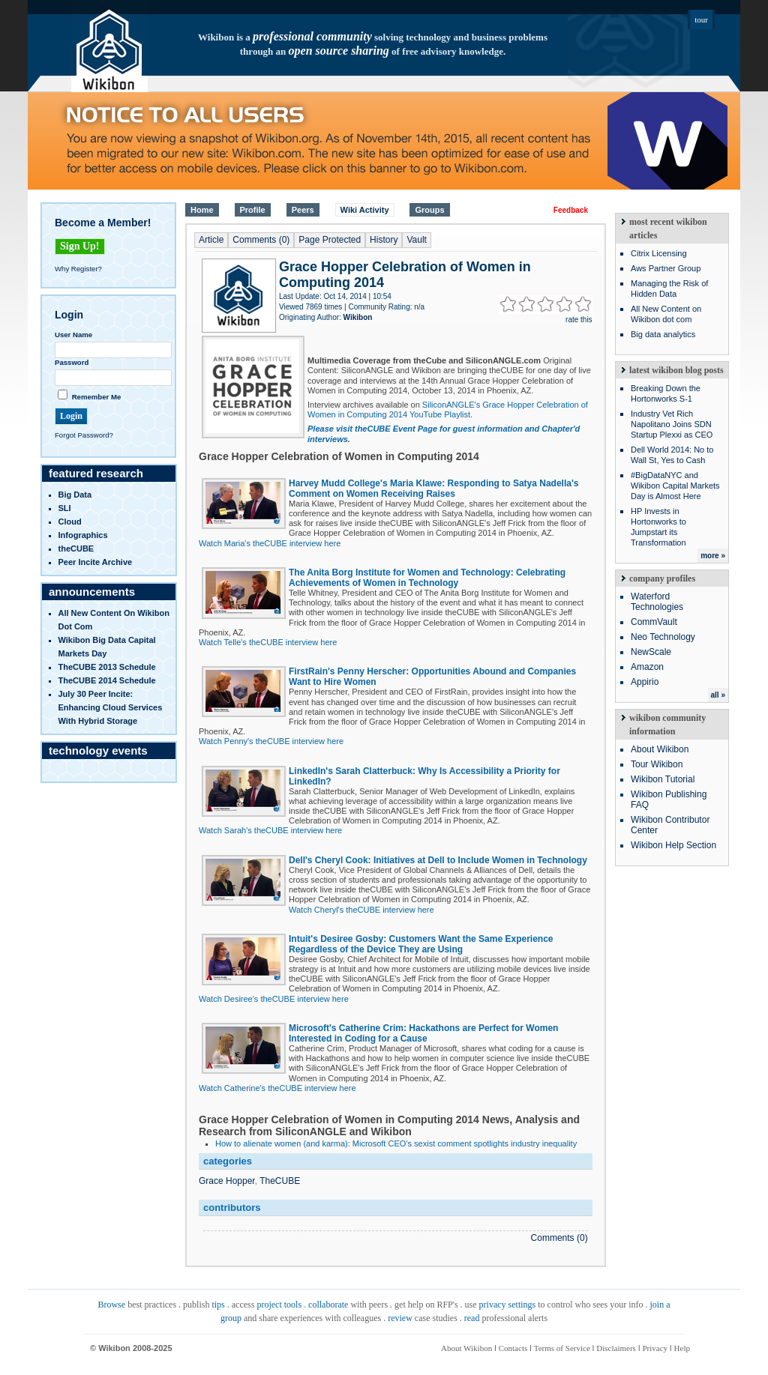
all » (718, 695)
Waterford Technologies (657, 601)
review (400, 1318)
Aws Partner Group (665, 268)
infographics (83, 535)
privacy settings (507, 1304)
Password (71, 362)
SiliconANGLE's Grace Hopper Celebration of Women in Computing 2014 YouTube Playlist (448, 409)
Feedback (571, 210)
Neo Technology (663, 637)
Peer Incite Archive (95, 561)
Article (211, 240)
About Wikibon (659, 749)
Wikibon (358, 317)
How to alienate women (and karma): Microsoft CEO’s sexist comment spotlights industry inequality (396, 1143)
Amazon (647, 667)
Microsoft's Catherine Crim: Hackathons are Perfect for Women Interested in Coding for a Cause (423, 1033)
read (472, 1318)
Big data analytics (663, 334)
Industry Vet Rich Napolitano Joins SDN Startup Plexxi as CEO (671, 424)
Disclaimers (616, 1348)
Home (202, 209)
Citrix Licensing (659, 253)
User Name (73, 334)
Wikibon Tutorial (662, 779)
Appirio (644, 682)
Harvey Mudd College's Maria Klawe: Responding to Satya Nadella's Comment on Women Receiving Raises (433, 488)
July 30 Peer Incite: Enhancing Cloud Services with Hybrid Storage (110, 707)
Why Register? (78, 269)
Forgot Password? (84, 435)
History (384, 240)
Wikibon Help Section (673, 845)
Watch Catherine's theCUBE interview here (277, 1088)
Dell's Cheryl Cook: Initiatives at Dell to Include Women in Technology (438, 860)
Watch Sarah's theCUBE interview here (270, 830)
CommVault (654, 622)
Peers (303, 209)
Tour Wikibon (656, 764)
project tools (279, 1304)
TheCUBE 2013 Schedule (107, 666)
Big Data (75, 494)
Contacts (513, 1348)
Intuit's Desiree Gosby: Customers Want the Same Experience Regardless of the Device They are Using (421, 944)
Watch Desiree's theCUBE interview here (274, 998)
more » (712, 555)
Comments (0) (261, 240)
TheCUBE (280, 1181)
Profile (253, 209)
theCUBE (76, 548)
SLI (64, 508)
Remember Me (97, 397)
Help (682, 1348)
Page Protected (329, 240)
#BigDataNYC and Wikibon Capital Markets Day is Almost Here (675, 486)
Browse (111, 1304)
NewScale (651, 652)
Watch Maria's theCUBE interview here (269, 543)
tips (218, 1304)
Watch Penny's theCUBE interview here (271, 741)
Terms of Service (562, 1348)
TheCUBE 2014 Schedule (107, 680)
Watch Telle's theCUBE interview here (268, 642)
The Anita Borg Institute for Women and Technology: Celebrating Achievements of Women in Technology (427, 577)
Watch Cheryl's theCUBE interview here (361, 909)
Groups (429, 209)
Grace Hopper (227, 1181)
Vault (416, 240)
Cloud (70, 521)
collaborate (328, 1304)
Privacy (655, 1348)
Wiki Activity (364, 209)
